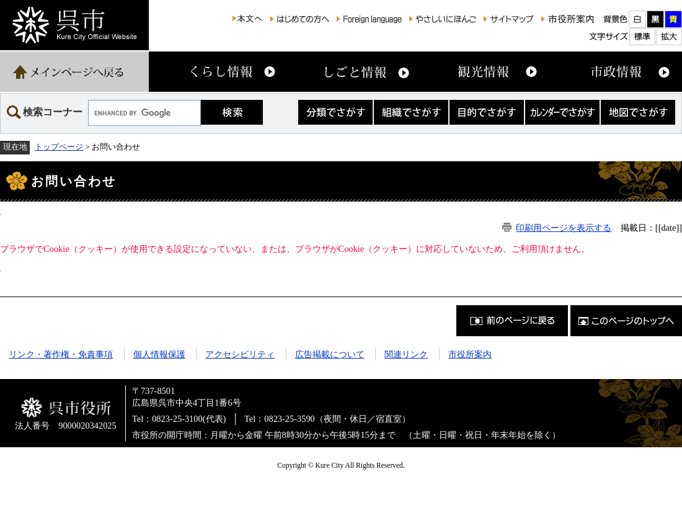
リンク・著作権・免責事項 (61, 354)
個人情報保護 (159, 354)
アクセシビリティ (240, 354)
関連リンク (406, 354)
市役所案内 (470, 354)
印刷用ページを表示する (563, 228)
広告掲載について (330, 354)
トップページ (59, 146)
